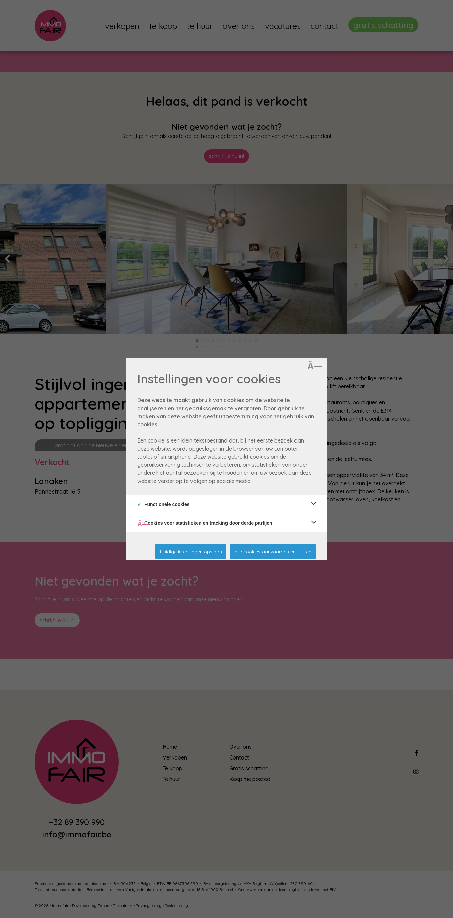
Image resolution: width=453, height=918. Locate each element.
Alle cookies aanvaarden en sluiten (272, 552)
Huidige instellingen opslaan (191, 552)
